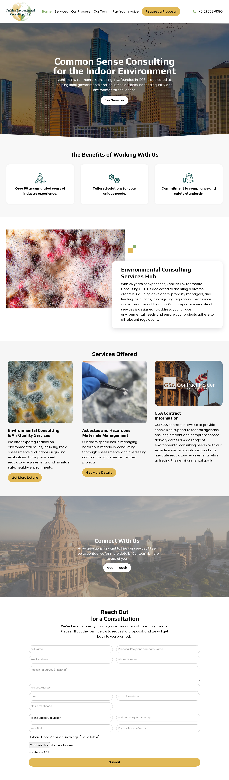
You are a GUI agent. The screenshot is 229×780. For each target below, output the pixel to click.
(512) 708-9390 (211, 11)
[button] (114, 100)
